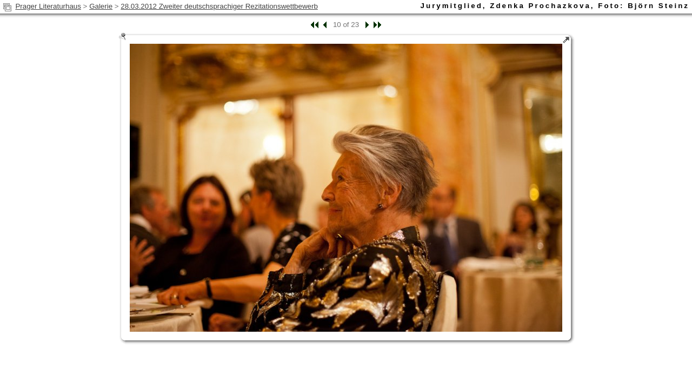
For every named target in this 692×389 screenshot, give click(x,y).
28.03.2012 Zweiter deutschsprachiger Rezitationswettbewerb (219, 6)
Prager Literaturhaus (48, 6)
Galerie (100, 6)
